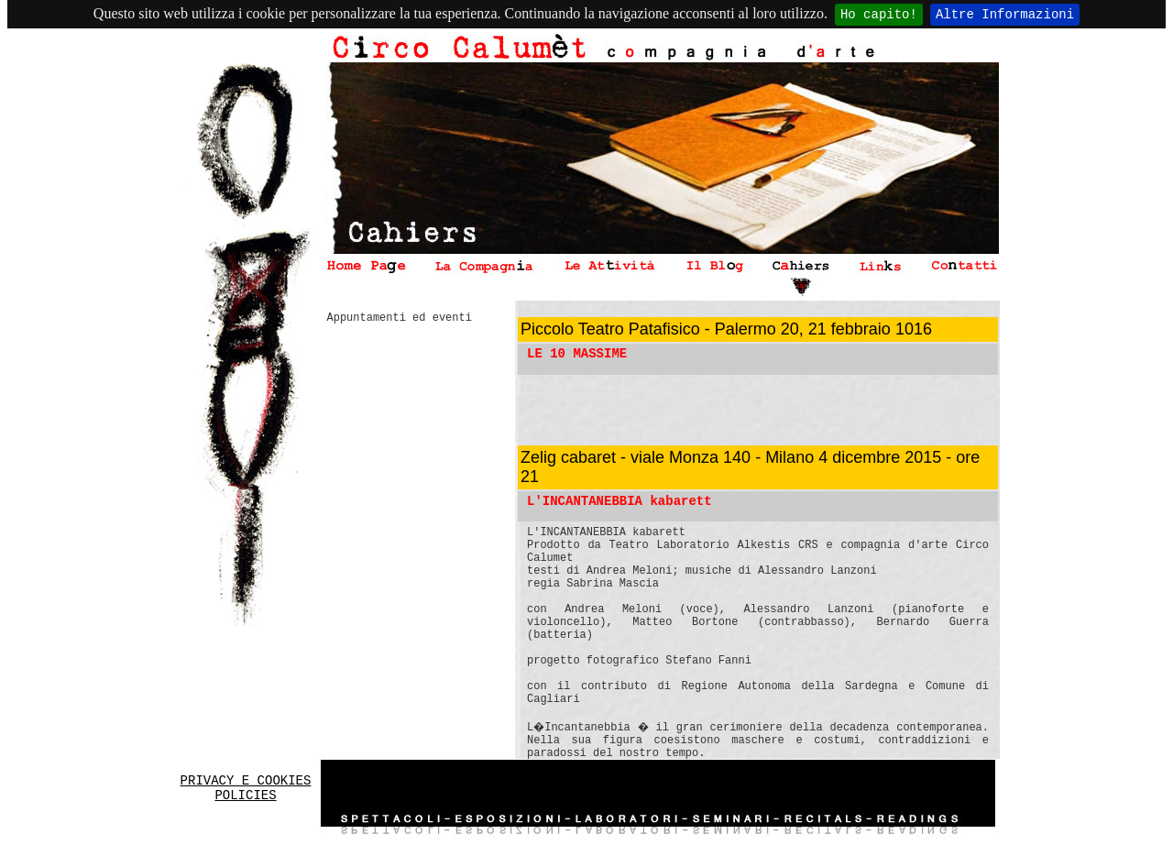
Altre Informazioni (1005, 14)
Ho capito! (878, 14)
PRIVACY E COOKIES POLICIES (246, 788)
